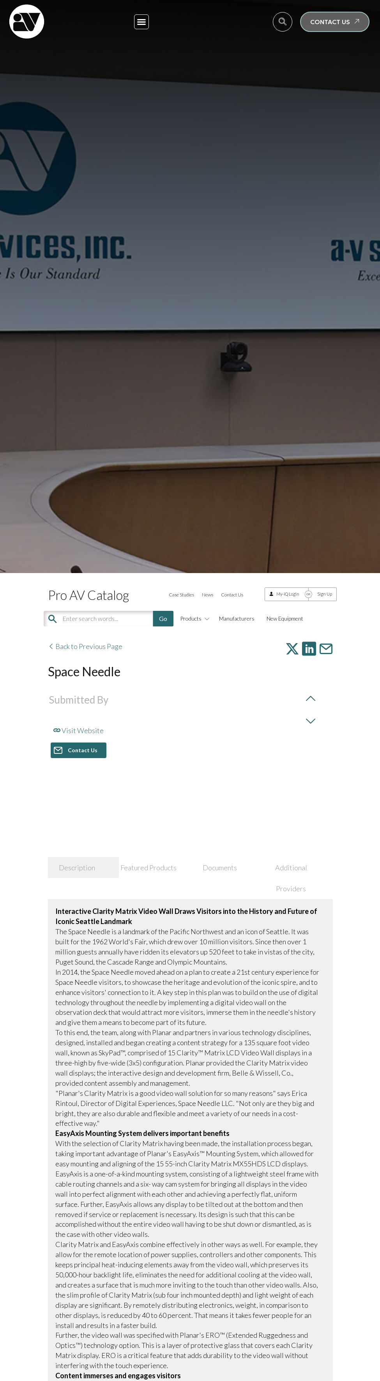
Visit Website (78, 730)
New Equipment (285, 618)
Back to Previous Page (85, 646)
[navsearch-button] (282, 22)
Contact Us (232, 595)
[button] (141, 21)
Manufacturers (237, 618)
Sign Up (324, 593)
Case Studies (181, 595)
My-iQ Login (287, 593)
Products (193, 618)
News (207, 595)
